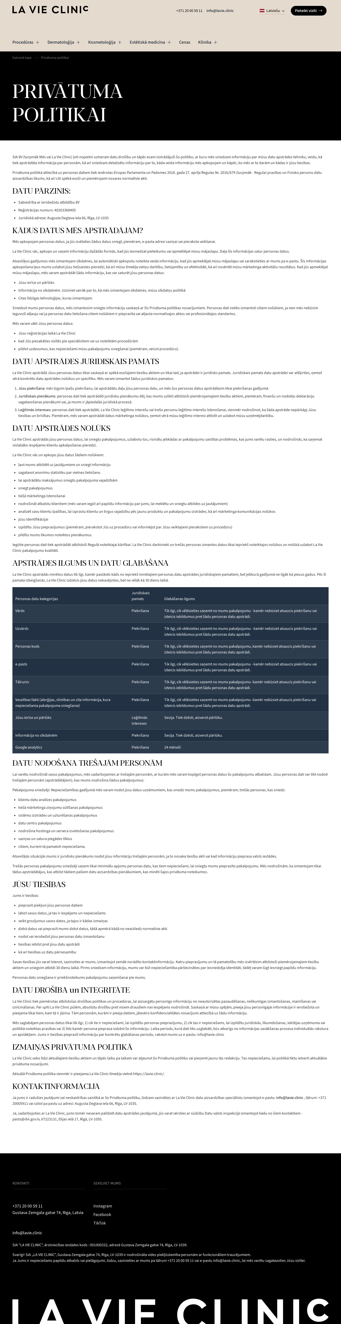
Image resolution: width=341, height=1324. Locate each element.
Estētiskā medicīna (150, 42)
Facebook (102, 1215)
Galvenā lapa (21, 57)
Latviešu (270, 10)
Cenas (184, 42)
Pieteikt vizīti (308, 10)
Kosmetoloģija (105, 42)
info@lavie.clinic (220, 10)
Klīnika (208, 42)
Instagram (102, 1206)
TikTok (99, 1223)
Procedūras (26, 42)
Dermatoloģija (64, 42)
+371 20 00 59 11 (189, 10)
